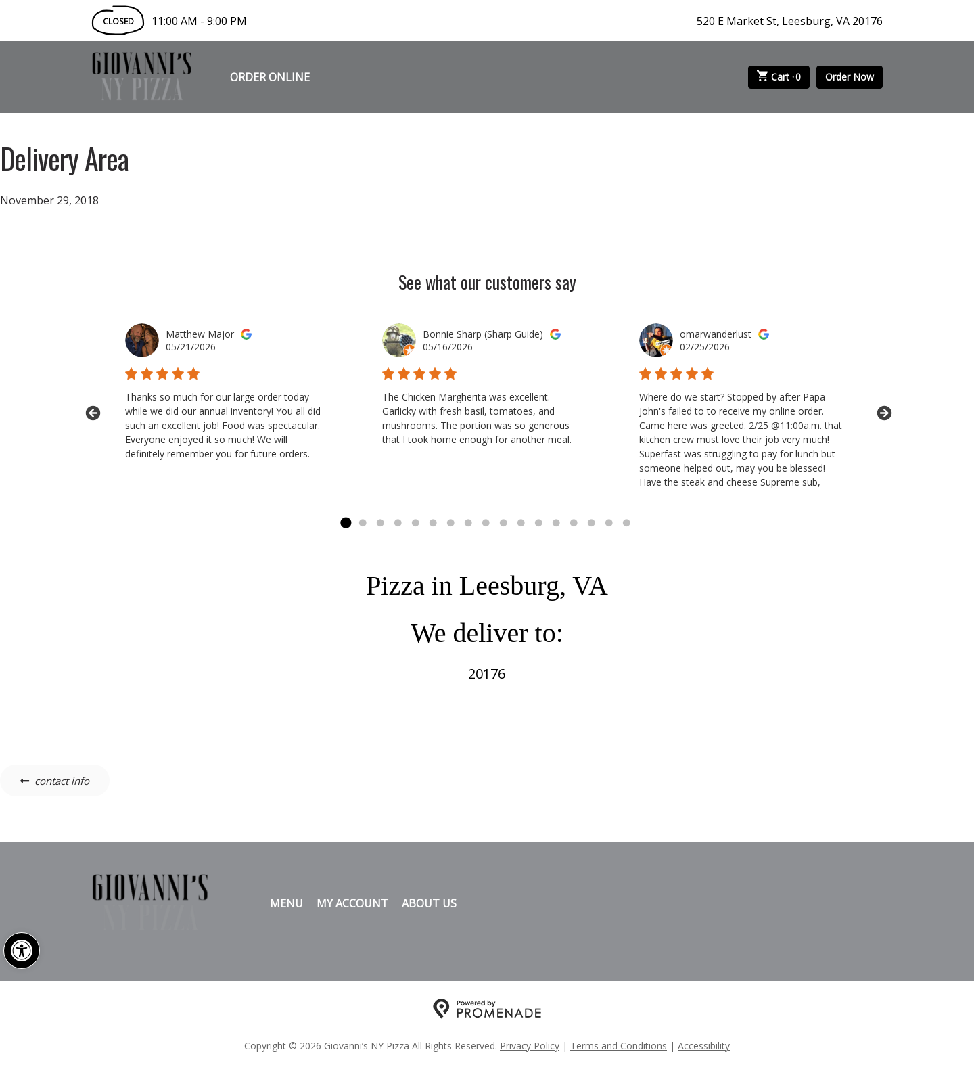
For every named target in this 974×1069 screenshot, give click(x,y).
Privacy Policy (529, 1045)
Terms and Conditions (618, 1045)
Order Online (270, 77)
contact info (61, 781)
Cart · (779, 77)
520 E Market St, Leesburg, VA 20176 (790, 21)
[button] (21, 950)
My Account (352, 903)
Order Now (849, 76)
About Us (429, 903)
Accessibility (704, 1045)
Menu (286, 903)
